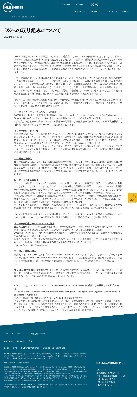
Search (67, 4)
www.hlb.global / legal (38, 358)
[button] (82, 4)
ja (92, 4)
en (96, 4)
